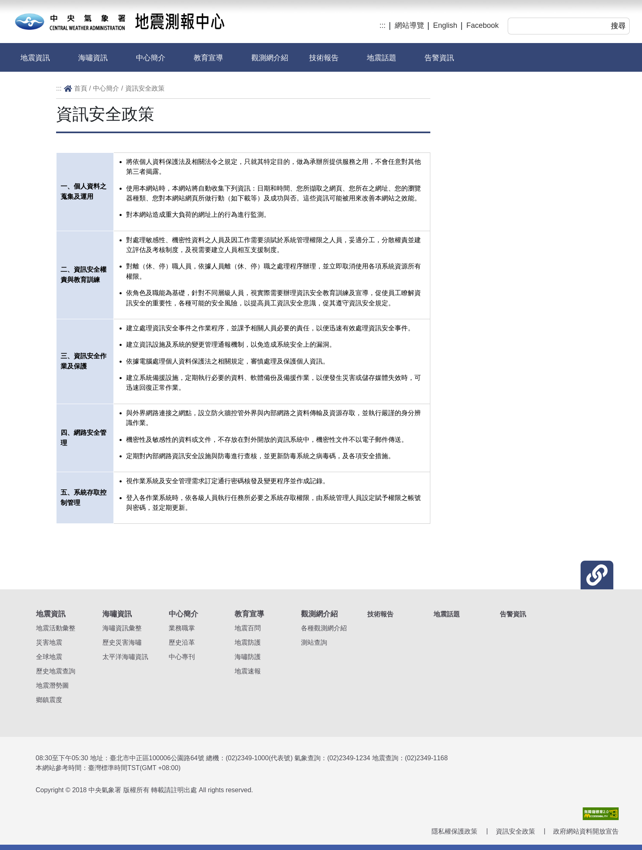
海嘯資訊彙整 (122, 628)
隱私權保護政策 (454, 831)
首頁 (80, 88)
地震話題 (381, 58)
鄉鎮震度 (49, 699)
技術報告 (324, 58)
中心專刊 (182, 656)
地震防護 (248, 642)
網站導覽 (409, 25)
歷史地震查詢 (55, 671)
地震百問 (248, 628)
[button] (597, 575)
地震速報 (248, 671)
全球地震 (49, 656)
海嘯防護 (248, 656)
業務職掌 (182, 628)
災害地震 (49, 642)
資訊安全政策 (145, 88)
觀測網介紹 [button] (269, 58)
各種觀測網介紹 (324, 628)
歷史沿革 (182, 642)
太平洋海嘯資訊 (125, 656)
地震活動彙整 (55, 628)
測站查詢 (314, 642)
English (445, 25)
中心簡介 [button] (150, 58)
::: (383, 25)
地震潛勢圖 (52, 685)
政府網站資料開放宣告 (586, 831)
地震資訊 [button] (35, 58)
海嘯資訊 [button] (93, 58)
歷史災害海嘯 (122, 642)
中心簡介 (106, 88)
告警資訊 (439, 58)
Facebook (482, 25)
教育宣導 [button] (208, 58)
